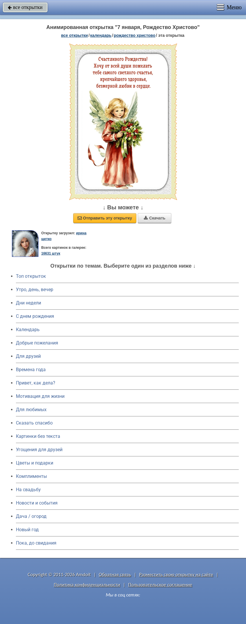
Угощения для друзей (39, 449)
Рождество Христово (134, 35)
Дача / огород (31, 516)
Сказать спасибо (34, 423)
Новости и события (37, 503)
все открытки (25, 7)
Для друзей (28, 356)
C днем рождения (35, 316)
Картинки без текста (38, 436)
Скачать (154, 218)
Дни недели (28, 303)
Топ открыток (31, 276)
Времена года (31, 369)
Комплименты (31, 476)
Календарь (101, 35)
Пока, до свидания (36, 543)
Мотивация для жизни (40, 396)
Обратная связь (115, 575)
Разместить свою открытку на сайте (176, 575)
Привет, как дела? (35, 383)
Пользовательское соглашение (160, 585)
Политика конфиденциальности (87, 585)
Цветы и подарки (34, 463)
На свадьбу (28, 489)
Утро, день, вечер (34, 289)
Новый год (27, 529)
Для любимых (31, 409)
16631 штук (50, 253)
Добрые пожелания (37, 343)
